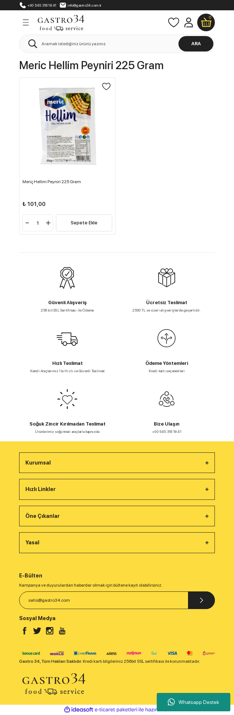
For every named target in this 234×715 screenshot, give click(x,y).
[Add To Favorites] (106, 86)
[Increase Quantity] (48, 223)
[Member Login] (188, 22)
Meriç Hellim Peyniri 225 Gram (51, 181)
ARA (196, 43)
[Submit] (201, 600)
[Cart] (206, 22)
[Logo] (60, 22)
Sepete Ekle (84, 222)
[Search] (117, 44)
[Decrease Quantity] (27, 223)
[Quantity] (37, 223)
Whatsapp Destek (193, 702)
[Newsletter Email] (117, 600)
